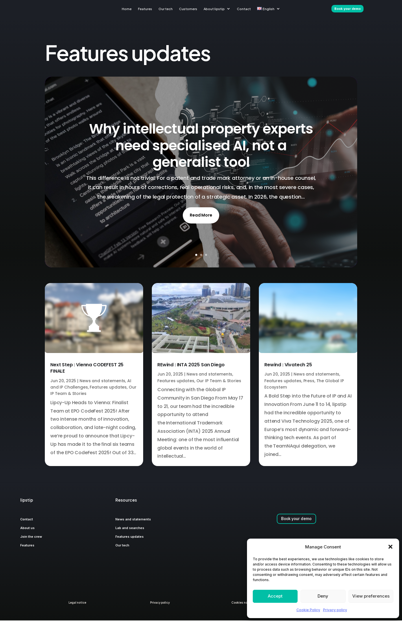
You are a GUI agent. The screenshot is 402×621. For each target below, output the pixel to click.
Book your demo (296, 519)
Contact (244, 9)
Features (145, 9)
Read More (201, 216)
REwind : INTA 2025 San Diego (191, 365)
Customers (188, 9)
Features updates (108, 388)
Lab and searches (129, 528)
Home (127, 9)
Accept (275, 596)
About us (27, 528)
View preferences (371, 596)
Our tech (165, 9)
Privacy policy (335, 610)
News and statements (102, 381)
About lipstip (214, 9)
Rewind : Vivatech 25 (288, 365)
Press (308, 381)
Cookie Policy (308, 610)
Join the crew (31, 537)
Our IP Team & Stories (218, 381)
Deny (323, 596)
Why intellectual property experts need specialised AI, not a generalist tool (201, 146)
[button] (390, 547)
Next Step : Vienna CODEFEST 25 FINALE (86, 368)
